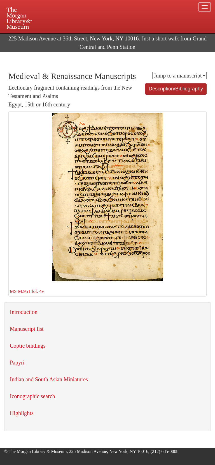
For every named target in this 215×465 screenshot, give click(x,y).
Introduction (24, 312)
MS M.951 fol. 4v (86, 203)
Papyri (17, 362)
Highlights (21, 413)
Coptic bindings (27, 346)
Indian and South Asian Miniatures (49, 379)
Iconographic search (32, 396)
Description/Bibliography (176, 89)
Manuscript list (27, 329)
